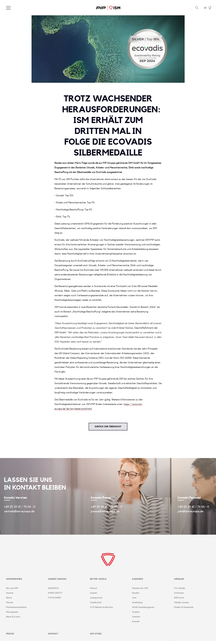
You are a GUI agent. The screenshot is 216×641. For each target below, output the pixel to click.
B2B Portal (179, 598)
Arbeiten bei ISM (140, 588)
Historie (9, 603)
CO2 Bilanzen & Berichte (101, 607)
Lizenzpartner (96, 598)
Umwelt (93, 593)
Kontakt (136, 622)
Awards (9, 593)
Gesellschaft (95, 603)
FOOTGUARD (54, 598)
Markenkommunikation (16, 607)
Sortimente (179, 593)
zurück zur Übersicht (108, 426)
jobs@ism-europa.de (190, 511)
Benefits (135, 593)
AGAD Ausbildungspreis (143, 607)
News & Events (13, 617)
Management (12, 612)
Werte (9, 598)
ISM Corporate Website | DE (108, 7)
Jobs (134, 598)
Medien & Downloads (183, 607)
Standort (136, 617)
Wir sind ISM (12, 588)
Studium (135, 612)
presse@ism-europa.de (105, 511)
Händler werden (181, 603)
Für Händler (179, 588)
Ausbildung (137, 603)
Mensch (93, 588)
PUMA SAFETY (55, 593)
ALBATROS (53, 588)
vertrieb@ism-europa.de (19, 511)
